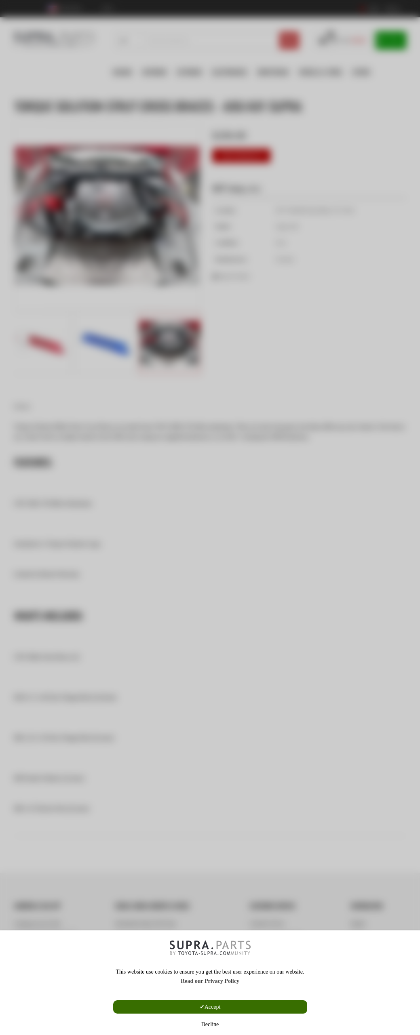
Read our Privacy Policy (210, 981)
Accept (213, 1007)
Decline (210, 1024)
